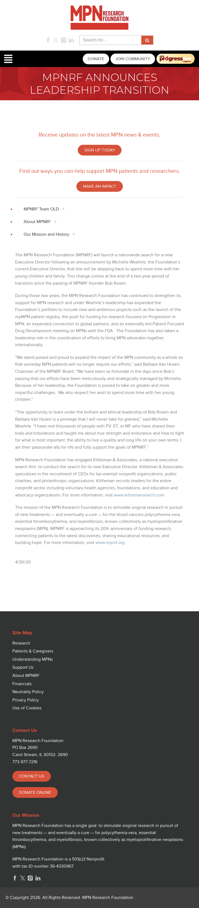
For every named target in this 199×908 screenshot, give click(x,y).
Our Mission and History (46, 234)
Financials (22, 684)
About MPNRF (37, 221)
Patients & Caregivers (32, 651)
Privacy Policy (25, 700)
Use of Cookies (27, 708)
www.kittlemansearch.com (139, 495)
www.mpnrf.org (110, 542)
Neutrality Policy (28, 692)
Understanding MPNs (32, 659)
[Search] (110, 40)
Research (21, 643)
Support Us (23, 667)
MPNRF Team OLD (41, 209)
